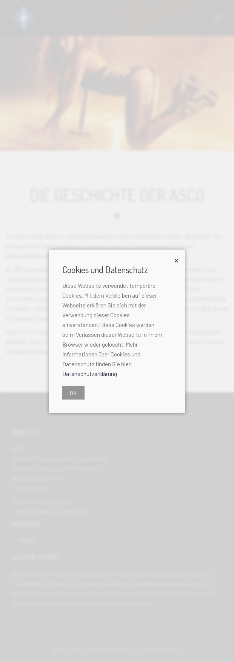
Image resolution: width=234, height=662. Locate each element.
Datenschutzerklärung (89, 373)
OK (73, 392)
